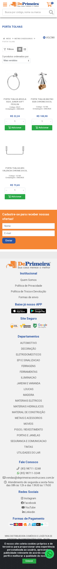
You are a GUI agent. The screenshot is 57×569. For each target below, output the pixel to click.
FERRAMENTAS (28, 371)
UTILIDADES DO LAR (28, 452)
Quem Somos (28, 279)
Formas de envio (28, 297)
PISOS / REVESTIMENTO (28, 429)
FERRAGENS (28, 366)
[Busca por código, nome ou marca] (25, 12)
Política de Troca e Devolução (28, 291)
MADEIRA (28, 394)
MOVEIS (28, 423)
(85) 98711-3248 (28, 473)
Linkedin (28, 512)
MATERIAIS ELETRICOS (28, 400)
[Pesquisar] (51, 12)
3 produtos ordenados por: (15, 56)
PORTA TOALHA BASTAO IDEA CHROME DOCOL (42, 100)
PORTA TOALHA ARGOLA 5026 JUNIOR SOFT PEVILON (15, 101)
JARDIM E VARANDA (28, 383)
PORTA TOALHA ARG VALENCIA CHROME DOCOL (14, 169)
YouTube (29, 507)
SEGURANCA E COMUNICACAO (28, 441)
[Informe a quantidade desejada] (15, 121)
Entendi (29, 561)
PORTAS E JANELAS (28, 435)
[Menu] (5, 4)
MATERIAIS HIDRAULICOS (29, 406)
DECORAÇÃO (28, 348)
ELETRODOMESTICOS (28, 354)
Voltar (49, 37)
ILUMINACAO (28, 377)
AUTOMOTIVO (28, 342)
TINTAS (28, 446)
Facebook (28, 502)
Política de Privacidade (28, 285)
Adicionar (14, 127)
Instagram (28, 498)
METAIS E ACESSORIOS (28, 418)
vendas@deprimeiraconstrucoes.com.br (28, 477)
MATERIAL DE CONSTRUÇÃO (28, 412)
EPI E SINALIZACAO (28, 360)
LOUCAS (28, 389)
